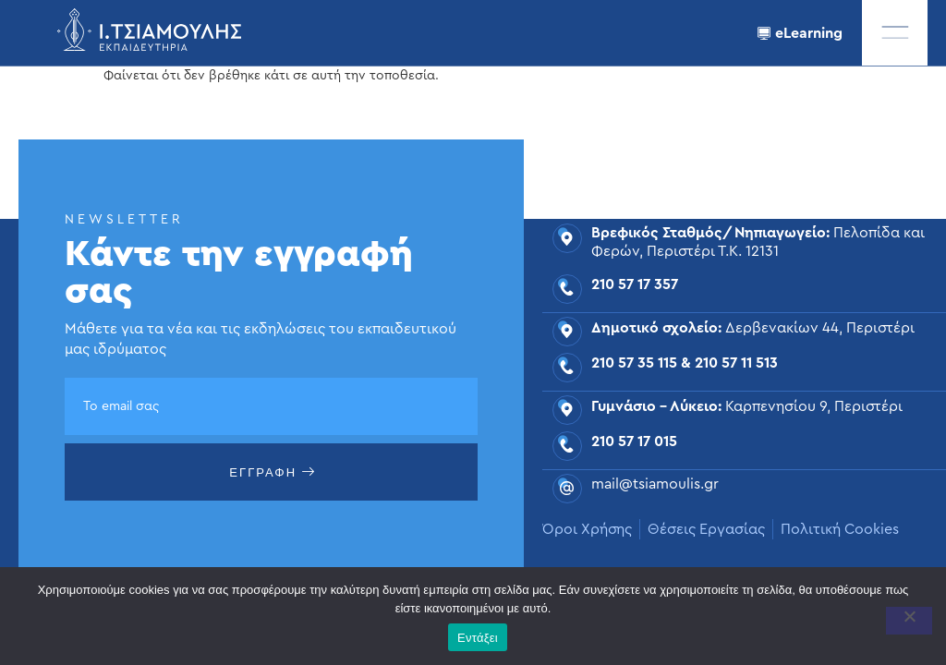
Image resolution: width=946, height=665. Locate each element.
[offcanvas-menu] (895, 33)
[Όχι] (909, 621)
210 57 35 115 (634, 363)
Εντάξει (477, 638)
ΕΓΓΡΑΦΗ (272, 472)
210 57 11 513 (736, 363)
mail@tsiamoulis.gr (655, 484)
